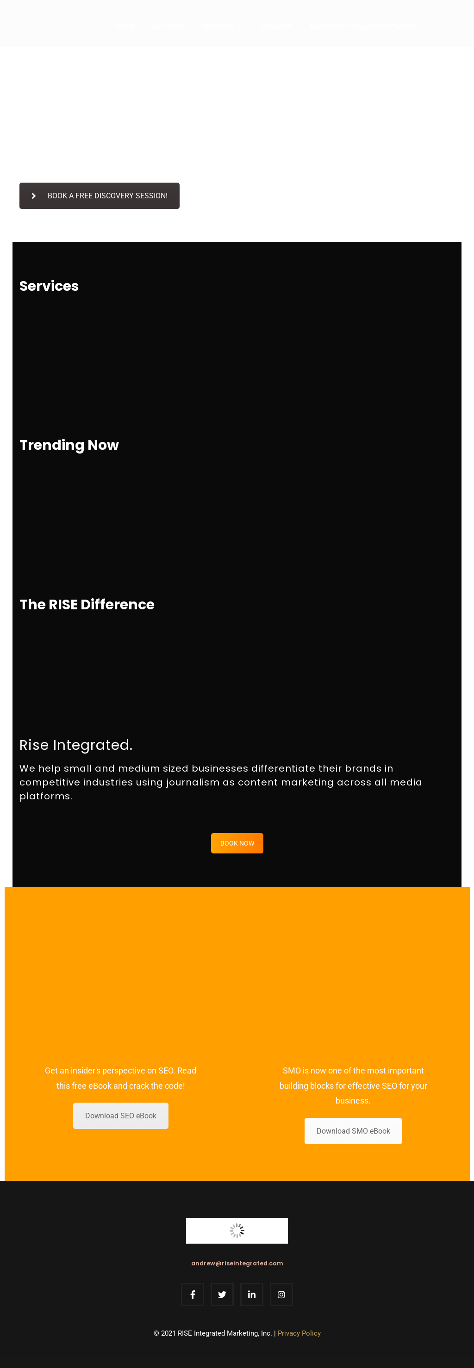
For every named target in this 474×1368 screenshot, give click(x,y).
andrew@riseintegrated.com (237, 1263)
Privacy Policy (299, 1333)
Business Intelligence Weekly (365, 27)
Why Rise (168, 27)
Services (218, 27)
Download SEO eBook (120, 1115)
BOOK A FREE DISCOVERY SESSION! (99, 195)
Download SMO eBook (353, 1131)
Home (125, 27)
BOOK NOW (237, 843)
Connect (276, 27)
